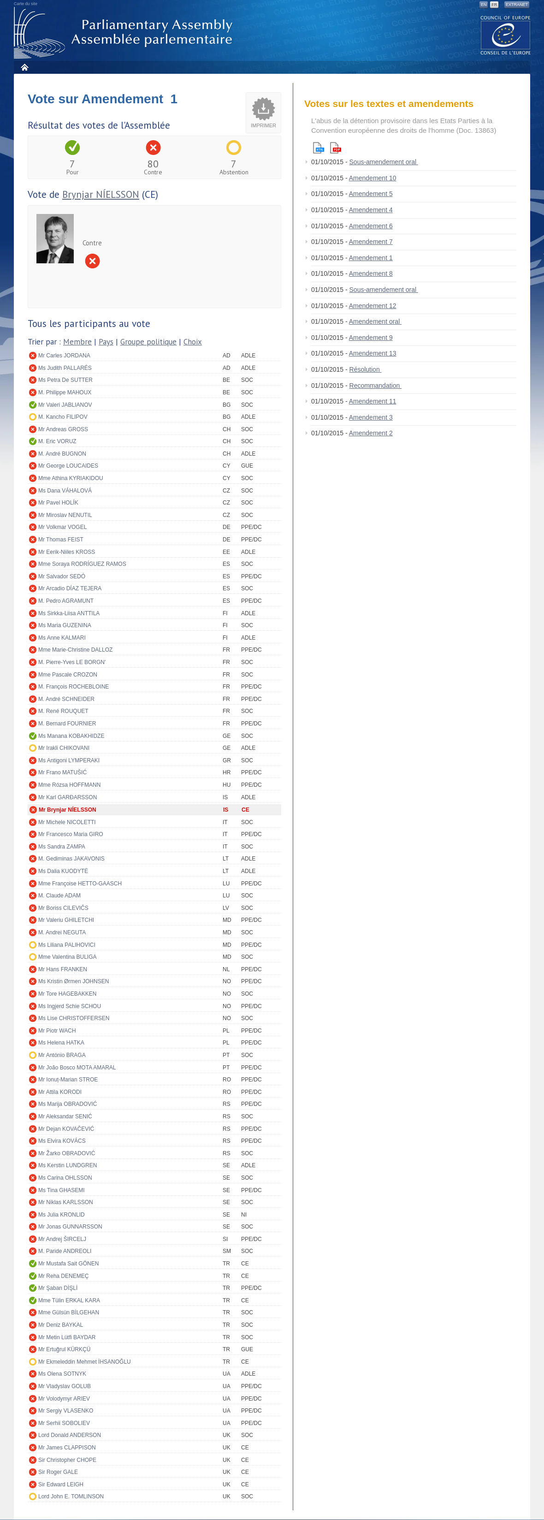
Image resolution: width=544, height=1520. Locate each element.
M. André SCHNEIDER (66, 699)
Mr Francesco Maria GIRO (70, 834)
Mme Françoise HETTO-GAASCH (80, 883)
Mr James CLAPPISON (67, 1447)
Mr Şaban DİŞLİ (57, 1288)
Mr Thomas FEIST (60, 539)
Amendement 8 (371, 273)
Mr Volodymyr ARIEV (64, 1398)
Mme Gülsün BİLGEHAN (68, 1312)
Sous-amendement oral (383, 162)
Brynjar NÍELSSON (100, 194)
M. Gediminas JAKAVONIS (71, 858)
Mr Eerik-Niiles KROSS (66, 552)
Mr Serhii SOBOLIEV (64, 1423)
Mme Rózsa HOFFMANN (69, 785)
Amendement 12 (372, 305)
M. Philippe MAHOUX (64, 392)
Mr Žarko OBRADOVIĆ (66, 1153)
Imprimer (263, 125)
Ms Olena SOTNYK (62, 1374)
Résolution (365, 369)
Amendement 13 (372, 353)
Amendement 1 (371, 257)
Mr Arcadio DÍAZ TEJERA (69, 588)
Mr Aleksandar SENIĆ (65, 1116)
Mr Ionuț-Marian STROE (68, 1079)
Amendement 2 (371, 433)
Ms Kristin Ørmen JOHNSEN (73, 981)
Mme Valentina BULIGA (67, 957)
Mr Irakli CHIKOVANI (63, 748)
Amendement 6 (371, 226)
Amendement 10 (372, 178)
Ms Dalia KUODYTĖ (63, 871)
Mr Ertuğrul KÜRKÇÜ (64, 1349)
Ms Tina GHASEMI (61, 1190)
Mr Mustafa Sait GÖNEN (68, 1263)
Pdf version (335, 148)
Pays (106, 342)
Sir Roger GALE (58, 1472)
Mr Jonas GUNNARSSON (70, 1226)
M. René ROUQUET (63, 711)
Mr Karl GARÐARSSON (67, 797)
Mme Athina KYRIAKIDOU (70, 478)
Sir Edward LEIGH (60, 1484)
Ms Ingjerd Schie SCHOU (69, 1006)
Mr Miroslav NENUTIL (65, 515)
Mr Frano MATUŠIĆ (62, 772)
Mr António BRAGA (62, 1055)
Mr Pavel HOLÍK (58, 502)
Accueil (24, 67)
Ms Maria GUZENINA (64, 625)
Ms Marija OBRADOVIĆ (67, 1104)
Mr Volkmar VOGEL (62, 527)
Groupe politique (148, 342)
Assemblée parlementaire (125, 33)
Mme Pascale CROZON (67, 674)
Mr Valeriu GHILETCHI (66, 920)
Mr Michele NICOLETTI (67, 822)
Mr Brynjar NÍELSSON (67, 810)
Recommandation (375, 385)
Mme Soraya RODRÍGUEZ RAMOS (82, 564)
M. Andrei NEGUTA (62, 932)
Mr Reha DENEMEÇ (63, 1276)
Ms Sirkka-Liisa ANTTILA (69, 613)
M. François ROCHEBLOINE (73, 686)
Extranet (517, 4)
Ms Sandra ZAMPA (61, 846)
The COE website (506, 35)
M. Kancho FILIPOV (63, 417)
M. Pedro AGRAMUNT (66, 601)
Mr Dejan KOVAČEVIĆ (66, 1129)
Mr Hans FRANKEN (62, 969)
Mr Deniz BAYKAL (60, 1325)
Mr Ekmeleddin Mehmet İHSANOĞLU (84, 1362)
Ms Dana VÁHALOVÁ (65, 490)
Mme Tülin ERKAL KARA (69, 1300)
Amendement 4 (371, 210)
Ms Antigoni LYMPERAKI (69, 760)
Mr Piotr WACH (57, 1030)
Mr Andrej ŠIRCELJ (62, 1239)
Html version (318, 148)
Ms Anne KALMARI (62, 638)
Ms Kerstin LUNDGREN (67, 1165)
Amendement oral (375, 321)
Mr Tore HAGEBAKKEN (67, 994)
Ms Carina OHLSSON (65, 1178)
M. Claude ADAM (59, 895)
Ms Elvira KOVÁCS (62, 1141)
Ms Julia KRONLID (61, 1214)
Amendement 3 (371, 417)
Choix (192, 342)
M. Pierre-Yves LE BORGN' (72, 662)
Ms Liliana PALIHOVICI (66, 945)
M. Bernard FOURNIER (67, 723)
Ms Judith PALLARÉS (65, 368)
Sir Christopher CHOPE (67, 1460)
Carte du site (25, 3)
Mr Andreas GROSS (63, 429)
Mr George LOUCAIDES (68, 466)
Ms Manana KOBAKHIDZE (71, 736)
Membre (77, 342)
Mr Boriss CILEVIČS (63, 908)
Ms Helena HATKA (61, 1042)
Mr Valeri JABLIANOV (65, 405)
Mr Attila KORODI (60, 1092)
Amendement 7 (371, 241)
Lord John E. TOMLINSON (71, 1496)
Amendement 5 (371, 193)
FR (494, 4)
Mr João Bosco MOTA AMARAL (77, 1067)
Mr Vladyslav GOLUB (64, 1386)
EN (484, 4)
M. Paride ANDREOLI (64, 1251)
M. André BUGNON (62, 454)
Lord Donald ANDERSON (69, 1435)
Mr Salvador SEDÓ (61, 576)
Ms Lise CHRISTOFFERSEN (73, 1018)
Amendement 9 (371, 337)
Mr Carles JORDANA (64, 355)
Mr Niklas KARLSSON (65, 1202)
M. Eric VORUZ (57, 441)
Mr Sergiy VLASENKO (65, 1410)
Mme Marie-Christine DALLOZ (75, 650)
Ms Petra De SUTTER (65, 380)
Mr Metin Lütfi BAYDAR (66, 1337)
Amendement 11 (372, 401)
